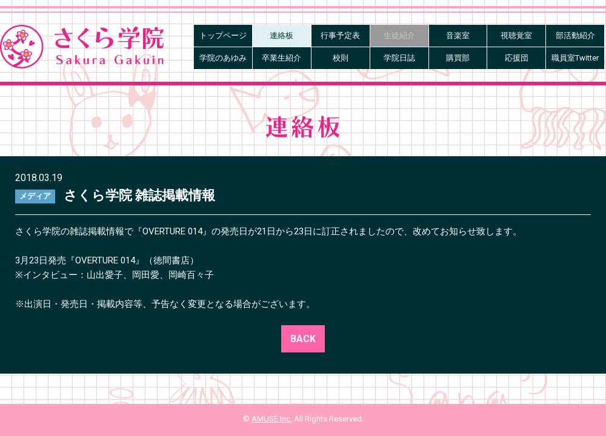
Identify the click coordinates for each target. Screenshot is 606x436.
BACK (303, 339)
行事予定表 (340, 35)
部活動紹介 (575, 35)
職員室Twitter (575, 57)
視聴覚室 (516, 35)
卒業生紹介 (281, 57)
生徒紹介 (399, 35)
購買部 (458, 57)
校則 (340, 57)
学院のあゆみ (223, 57)
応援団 (516, 57)
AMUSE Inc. (271, 418)
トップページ (223, 35)
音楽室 (458, 35)
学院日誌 (399, 57)
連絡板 (281, 35)
